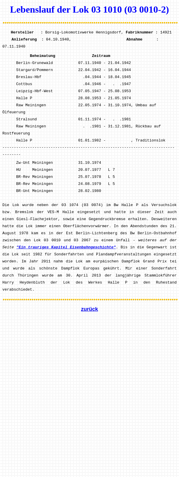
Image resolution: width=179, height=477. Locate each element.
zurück (89, 309)
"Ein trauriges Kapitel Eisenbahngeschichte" (66, 247)
